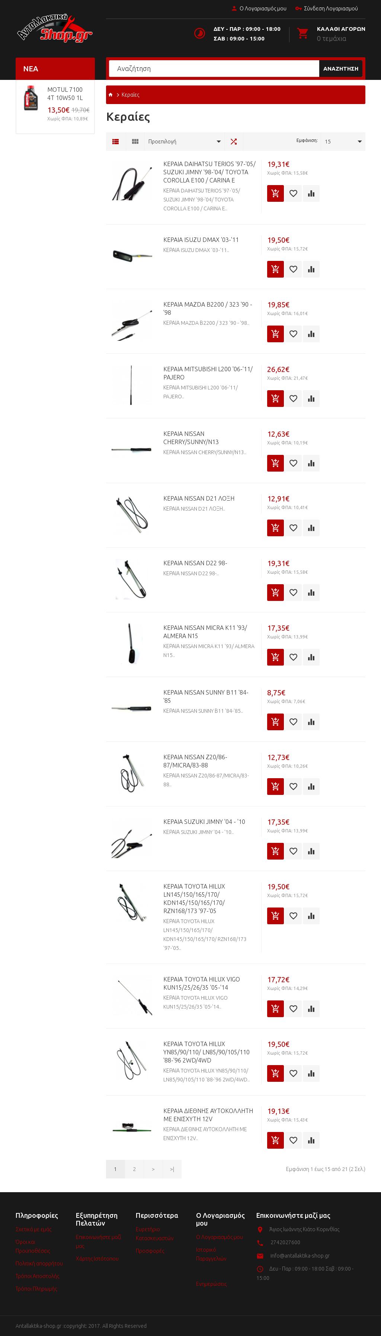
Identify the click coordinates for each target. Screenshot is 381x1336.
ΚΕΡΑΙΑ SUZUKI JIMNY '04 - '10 (204, 821)
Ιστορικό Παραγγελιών (211, 1254)
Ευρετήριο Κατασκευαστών (155, 1233)
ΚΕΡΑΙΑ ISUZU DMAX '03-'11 (201, 239)
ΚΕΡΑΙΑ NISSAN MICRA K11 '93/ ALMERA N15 (205, 631)
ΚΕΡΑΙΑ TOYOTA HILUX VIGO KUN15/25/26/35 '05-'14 (201, 983)
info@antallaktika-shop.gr (300, 1256)
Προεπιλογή (162, 142)
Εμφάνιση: (307, 140)
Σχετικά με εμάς (33, 1229)
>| (172, 1169)
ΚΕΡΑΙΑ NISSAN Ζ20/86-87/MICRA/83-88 (195, 761)
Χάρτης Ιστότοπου (97, 1259)
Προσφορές (150, 1251)
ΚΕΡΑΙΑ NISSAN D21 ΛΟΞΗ (198, 498)
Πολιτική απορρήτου (39, 1264)
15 (328, 142)
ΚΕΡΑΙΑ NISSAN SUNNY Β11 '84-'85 (206, 696)
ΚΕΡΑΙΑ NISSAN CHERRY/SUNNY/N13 (191, 437)
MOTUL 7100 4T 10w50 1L (65, 93)
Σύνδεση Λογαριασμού (326, 9)
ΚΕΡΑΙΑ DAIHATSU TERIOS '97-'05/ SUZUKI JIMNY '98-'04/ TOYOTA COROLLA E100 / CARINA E (209, 172)
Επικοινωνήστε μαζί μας (98, 1241)
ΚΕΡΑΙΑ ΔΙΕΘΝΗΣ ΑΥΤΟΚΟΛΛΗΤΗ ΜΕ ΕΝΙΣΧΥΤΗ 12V (208, 1114)
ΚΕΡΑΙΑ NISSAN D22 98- (195, 563)
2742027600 (285, 1242)
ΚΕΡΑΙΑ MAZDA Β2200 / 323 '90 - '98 (207, 308)
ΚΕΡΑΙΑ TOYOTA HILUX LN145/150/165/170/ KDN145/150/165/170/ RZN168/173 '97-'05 (194, 898)
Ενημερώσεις (211, 1284)
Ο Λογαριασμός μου (258, 9)
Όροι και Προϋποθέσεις (33, 1246)
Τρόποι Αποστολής (37, 1276)
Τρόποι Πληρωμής (36, 1289)
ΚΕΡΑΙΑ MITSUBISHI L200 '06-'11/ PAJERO (208, 373)
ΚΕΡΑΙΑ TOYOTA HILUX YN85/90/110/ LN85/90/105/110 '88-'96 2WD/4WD (206, 1052)
